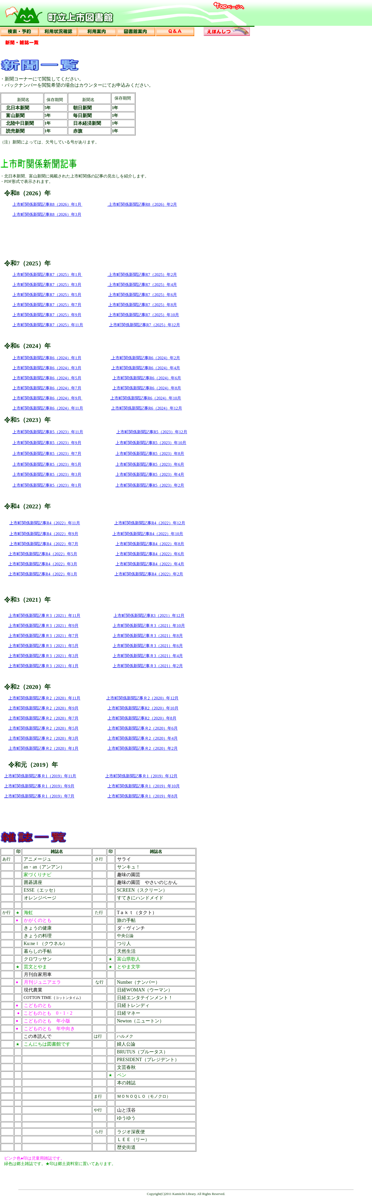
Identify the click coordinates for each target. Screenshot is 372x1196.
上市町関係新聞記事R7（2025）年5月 (46, 294)
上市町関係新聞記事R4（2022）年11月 (44, 523)
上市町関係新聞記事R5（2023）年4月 (149, 474)
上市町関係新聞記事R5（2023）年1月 (46, 485)
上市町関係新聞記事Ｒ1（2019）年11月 (40, 776)
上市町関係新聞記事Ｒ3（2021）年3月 (43, 656)
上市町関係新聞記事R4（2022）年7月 (43, 544)
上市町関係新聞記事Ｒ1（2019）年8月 (142, 796)
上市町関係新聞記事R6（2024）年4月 (145, 368)
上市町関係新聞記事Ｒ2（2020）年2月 (142, 748)
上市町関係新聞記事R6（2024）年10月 (145, 398)
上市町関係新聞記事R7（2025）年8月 (142, 305)
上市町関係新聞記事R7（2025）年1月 (47, 274)
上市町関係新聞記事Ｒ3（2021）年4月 (148, 656)
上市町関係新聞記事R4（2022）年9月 (43, 534)
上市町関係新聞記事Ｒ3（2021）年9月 (43, 625)
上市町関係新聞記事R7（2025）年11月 (47, 325)
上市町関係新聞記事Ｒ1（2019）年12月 (141, 776)
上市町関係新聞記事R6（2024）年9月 (47, 398)
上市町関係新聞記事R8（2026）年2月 (142, 204)
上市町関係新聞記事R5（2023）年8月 (149, 453)
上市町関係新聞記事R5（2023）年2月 (149, 485)
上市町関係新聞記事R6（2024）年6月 (146, 378)
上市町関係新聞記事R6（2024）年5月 (46, 378)
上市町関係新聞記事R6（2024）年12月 (146, 408)
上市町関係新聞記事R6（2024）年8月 (146, 388)
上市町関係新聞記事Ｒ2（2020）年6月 (142, 728)
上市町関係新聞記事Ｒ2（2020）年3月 (43, 738)
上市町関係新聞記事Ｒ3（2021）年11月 (44, 615)
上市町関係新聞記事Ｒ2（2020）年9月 (43, 708)
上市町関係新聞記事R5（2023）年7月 (46, 453)
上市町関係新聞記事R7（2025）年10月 (143, 315)
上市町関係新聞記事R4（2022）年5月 (42, 554)
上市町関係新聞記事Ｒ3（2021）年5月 (43, 646)
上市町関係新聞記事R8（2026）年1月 (47, 204)
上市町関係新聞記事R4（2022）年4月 (149, 564)
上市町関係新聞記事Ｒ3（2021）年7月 (43, 635)
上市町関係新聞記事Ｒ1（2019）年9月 (39, 786)
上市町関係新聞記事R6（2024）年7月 (46, 388)
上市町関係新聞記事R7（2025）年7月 (46, 305)
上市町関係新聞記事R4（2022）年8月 (149, 544)
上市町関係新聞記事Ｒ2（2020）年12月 (142, 698)
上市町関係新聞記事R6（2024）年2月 (145, 358)
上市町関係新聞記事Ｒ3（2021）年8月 (148, 635)
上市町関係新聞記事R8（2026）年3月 (46, 214)
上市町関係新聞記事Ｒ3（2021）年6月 (148, 646)
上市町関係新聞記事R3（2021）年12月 (148, 615)
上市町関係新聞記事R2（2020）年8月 (141, 718)
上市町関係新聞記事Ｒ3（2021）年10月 (149, 625)
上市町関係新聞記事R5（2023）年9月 (46, 443)
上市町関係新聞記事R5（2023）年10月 (151, 443)
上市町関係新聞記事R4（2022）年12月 (149, 523)
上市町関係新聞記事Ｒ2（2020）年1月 (43, 748)
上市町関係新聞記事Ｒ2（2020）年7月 (43, 718)
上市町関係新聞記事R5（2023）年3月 (46, 474)
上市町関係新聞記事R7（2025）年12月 (144, 325)
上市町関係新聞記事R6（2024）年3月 (46, 368)
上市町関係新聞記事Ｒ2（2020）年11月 (44, 698)
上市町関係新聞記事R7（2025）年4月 (142, 284)
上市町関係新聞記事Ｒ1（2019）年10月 (143, 786)
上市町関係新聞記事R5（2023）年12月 (151, 432)
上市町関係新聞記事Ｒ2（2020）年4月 (142, 738)
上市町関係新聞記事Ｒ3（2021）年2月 (148, 666)
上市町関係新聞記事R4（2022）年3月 (42, 564)
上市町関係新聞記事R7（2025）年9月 (46, 315)
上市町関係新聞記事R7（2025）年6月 (142, 294)
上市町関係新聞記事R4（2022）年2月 (148, 574)
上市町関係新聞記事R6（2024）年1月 (46, 358)
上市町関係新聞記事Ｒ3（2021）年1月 (43, 666)
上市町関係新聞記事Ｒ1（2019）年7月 (39, 796)
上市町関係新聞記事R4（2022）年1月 (42, 574)
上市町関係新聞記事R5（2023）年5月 (46, 464)
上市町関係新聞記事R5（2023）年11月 (47, 432)
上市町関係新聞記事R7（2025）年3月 (46, 284)
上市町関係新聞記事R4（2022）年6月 (149, 554)
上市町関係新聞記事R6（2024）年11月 (47, 408)
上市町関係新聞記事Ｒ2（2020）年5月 (43, 728)
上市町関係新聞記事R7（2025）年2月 (142, 274)
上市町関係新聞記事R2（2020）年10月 (143, 708)
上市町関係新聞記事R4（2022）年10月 (147, 534)
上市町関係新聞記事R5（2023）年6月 (149, 464)
